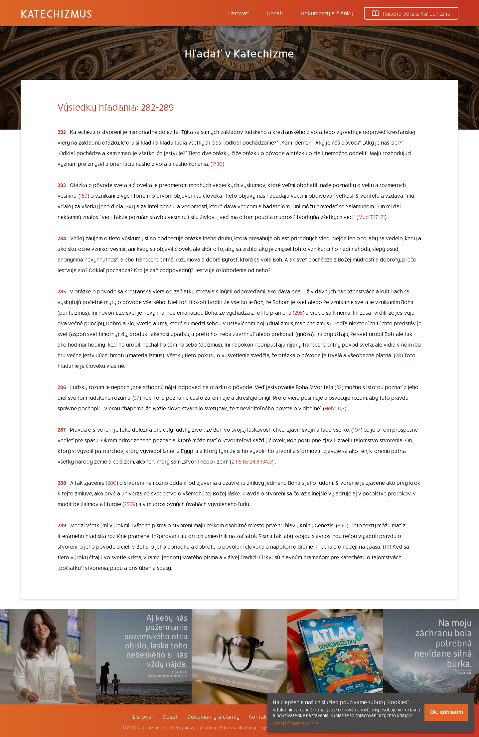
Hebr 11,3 (335, 408)
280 (111, 482)
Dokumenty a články (327, 13)
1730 (217, 163)
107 (357, 429)
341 (129, 206)
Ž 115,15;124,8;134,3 (252, 461)
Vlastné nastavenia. (296, 723)
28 (398, 355)
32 (339, 386)
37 (136, 397)
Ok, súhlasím (446, 712)
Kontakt (258, 716)
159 (83, 195)
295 (298, 312)
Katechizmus (56, 13)
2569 (129, 503)
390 (342, 525)
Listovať (238, 13)
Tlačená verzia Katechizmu (411, 13)
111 (387, 546)
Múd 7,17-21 (371, 216)
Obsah (275, 13)
